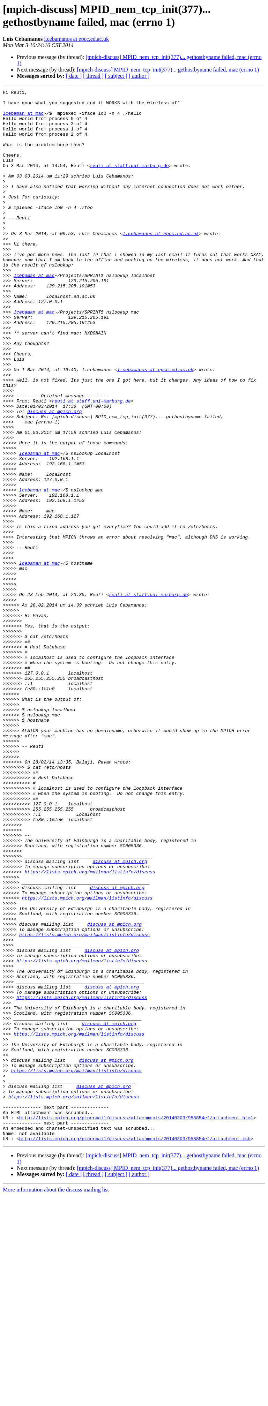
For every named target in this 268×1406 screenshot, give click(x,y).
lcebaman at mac (23, 118)
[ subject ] (116, 76)
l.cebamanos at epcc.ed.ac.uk (76, 39)
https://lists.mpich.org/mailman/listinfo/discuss (89, 1028)
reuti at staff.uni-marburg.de (129, 181)
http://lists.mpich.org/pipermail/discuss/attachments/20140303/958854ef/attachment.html (136, 1324)
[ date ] (74, 76)
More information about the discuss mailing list (56, 1400)
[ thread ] (93, 76)
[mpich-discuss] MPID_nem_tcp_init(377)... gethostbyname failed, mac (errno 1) (168, 70)
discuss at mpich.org (54, 476)
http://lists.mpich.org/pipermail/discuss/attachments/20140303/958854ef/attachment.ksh (135, 1349)
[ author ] (139, 76)
